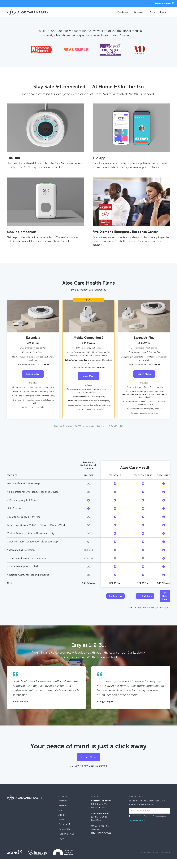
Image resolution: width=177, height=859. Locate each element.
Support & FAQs (66, 833)
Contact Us (64, 829)
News (61, 819)
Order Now (88, 757)
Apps (60, 810)
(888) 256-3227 (99, 804)
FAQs (152, 12)
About (61, 814)
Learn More (33, 373)
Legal (61, 838)
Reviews (138, 12)
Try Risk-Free (115, 596)
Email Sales (96, 820)
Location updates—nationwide (144, 413)
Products (122, 12)
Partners (62, 824)
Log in (163, 12)
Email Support (98, 807)
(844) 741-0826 (99, 816)
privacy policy (161, 816)
